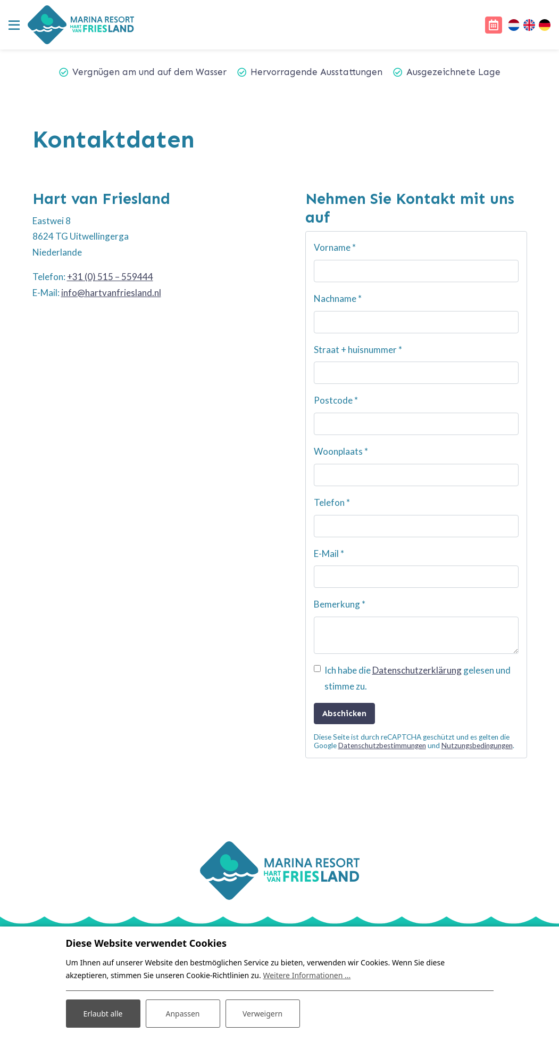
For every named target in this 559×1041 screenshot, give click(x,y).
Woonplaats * (341, 451)
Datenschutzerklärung (417, 670)
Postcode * (336, 400)
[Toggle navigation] (13, 25)
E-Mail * (329, 553)
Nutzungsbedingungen (477, 745)
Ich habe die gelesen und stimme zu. (417, 678)
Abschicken (344, 713)
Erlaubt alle (103, 1014)
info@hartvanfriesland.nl (111, 292)
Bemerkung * (339, 604)
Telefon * (332, 502)
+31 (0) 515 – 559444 (110, 276)
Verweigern (262, 1014)
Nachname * (338, 298)
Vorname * (335, 247)
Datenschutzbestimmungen (382, 745)
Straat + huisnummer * (358, 349)
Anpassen (182, 1014)
